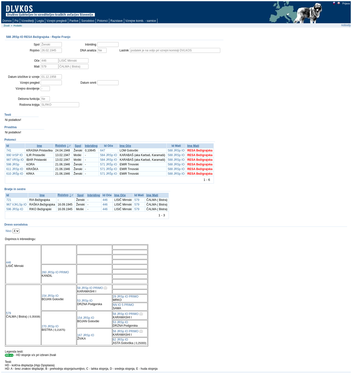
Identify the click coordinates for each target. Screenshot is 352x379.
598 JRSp (12, 164)
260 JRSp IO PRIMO (55, 272)
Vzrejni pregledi (56, 21)
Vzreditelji (27, 21)
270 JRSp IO (50, 326)
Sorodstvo (87, 21)
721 (8, 200)
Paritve (73, 21)
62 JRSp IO (120, 339)
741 (8, 150)
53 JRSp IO (84, 300)
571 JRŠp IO (108, 164)
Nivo (8, 231)
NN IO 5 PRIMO (123, 305)
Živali (7, 25)
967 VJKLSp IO (16, 204)
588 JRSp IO (176, 150)
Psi (16, 21)
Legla (40, 21)
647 (102, 150)
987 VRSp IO (15, 159)
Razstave (116, 21)
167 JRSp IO (85, 335)
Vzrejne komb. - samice (140, 21)
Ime (39, 146)
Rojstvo (60, 145)
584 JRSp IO (108, 155)
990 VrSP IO (14, 155)
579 (136, 200)
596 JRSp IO (14, 209)
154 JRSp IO (50, 296)
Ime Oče (125, 146)
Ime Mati (193, 146)
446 (105, 200)
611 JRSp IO (14, 169)
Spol (78, 146)
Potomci (102, 21)
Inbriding (91, 146)
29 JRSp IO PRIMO (126, 296)
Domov (7, 21)
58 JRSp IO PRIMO (90, 288)
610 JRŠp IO (14, 173)
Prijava (346, 3)
